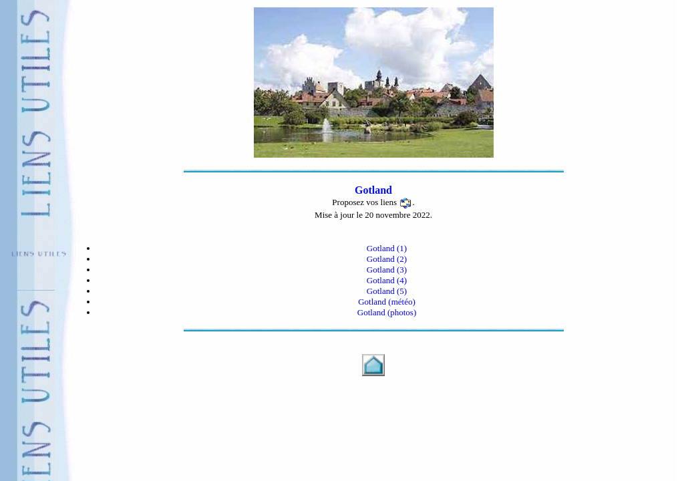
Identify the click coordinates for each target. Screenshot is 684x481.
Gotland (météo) (386, 302)
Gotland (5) (387, 291)
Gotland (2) (387, 259)
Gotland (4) (387, 280)
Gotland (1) (387, 248)
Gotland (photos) (386, 312)
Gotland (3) (387, 270)
